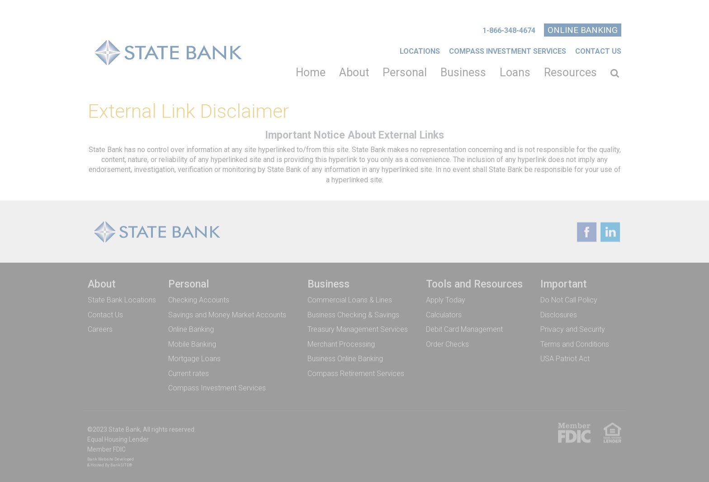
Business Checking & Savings (353, 314)
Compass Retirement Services (355, 373)
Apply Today (445, 299)
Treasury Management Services (357, 328)
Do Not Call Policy (568, 299)
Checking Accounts (198, 299)
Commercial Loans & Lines (349, 299)
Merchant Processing (341, 343)
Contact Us (598, 51)
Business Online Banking (345, 358)
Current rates (188, 373)
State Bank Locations (122, 299)
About (354, 72)
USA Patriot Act (565, 358)
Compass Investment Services (217, 387)
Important (563, 284)
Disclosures (558, 314)
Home (311, 72)
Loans (515, 72)
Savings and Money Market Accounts (227, 314)
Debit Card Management (464, 328)
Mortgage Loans (194, 358)
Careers (100, 328)
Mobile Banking (192, 343)
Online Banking (583, 30)
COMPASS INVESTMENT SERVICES (507, 51)
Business (463, 72)
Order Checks (447, 343)
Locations (420, 51)
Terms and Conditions (574, 343)
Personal (405, 72)
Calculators (444, 314)
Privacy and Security (572, 328)
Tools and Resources (474, 284)
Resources (570, 72)
